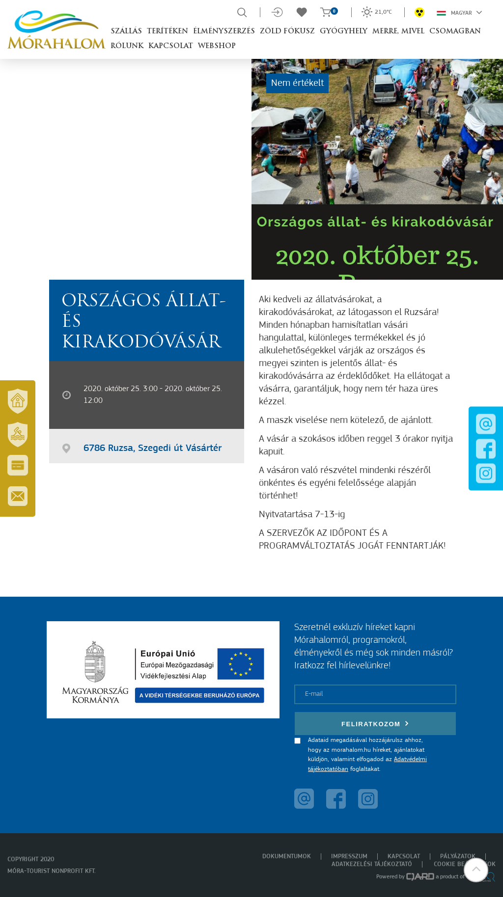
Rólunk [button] (127, 46)
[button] (476, 870)
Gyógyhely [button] (343, 31)
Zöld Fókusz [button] (287, 31)
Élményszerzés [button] (224, 31)
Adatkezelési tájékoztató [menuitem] (372, 864)
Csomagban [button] (455, 31)
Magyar (459, 12)
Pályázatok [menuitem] (457, 856)
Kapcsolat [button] (170, 46)
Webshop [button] (217, 46)
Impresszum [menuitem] (349, 856)
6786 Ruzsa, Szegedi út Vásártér (153, 448)
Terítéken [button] (167, 31)
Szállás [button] (126, 31)
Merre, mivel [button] (398, 31)
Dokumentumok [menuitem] (286, 856)
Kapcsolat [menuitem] (404, 856)
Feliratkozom (375, 723)
